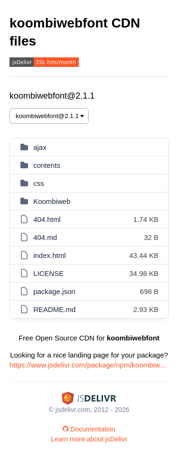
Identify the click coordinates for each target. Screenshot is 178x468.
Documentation (89, 429)
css (38, 183)
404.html (47, 219)
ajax (40, 147)
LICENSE (48, 273)
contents (46, 165)
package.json (54, 291)
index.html (49, 255)
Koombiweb (51, 201)
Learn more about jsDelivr (89, 439)
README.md (54, 309)
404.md (45, 237)
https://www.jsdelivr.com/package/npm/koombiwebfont (89, 365)
